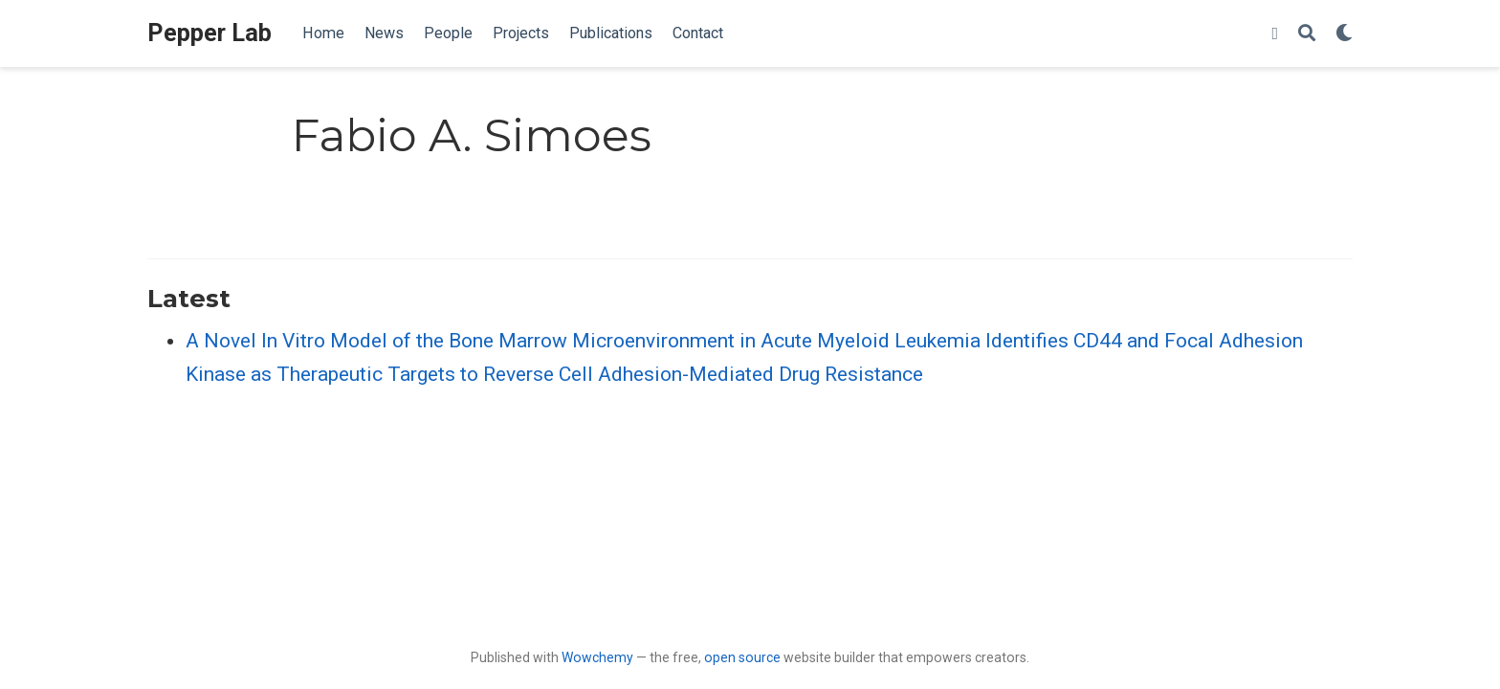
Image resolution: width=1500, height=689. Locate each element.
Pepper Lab (209, 33)
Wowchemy (597, 657)
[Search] (1306, 34)
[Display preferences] (1344, 34)
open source (742, 657)
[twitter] (1274, 34)
